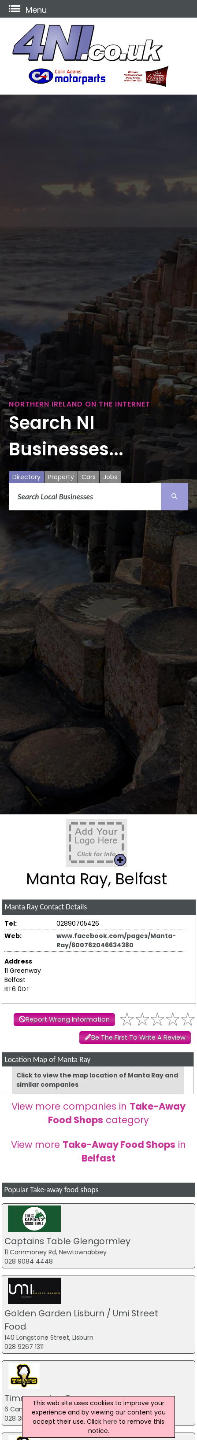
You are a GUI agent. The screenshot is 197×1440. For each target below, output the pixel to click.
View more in (98, 1151)
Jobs (110, 477)
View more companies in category (98, 1113)
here (110, 1421)
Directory (26, 477)
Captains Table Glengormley (67, 1241)
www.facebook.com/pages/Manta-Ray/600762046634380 (116, 940)
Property (61, 477)
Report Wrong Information (68, 1019)
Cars (89, 477)
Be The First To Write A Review (138, 1037)
